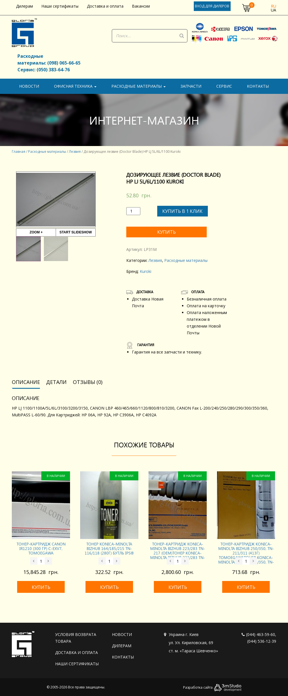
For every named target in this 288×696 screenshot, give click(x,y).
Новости (29, 86)
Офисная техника (75, 86)
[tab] (28, 381)
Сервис (224, 86)
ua (273, 10)
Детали (56, 380)
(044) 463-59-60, (259, 633)
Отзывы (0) (87, 380)
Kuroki (145, 270)
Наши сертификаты (59, 6)
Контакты (258, 86)
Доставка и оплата (105, 6)
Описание (26, 380)
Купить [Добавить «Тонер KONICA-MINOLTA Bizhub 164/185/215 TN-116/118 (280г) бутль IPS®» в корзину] (109, 586)
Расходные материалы (138, 86)
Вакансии (141, 6)
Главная (18, 151)
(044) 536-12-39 (261, 640)
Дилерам (24, 6)
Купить (167, 232)
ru (273, 6)
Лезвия (75, 151)
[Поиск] (181, 35)
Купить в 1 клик (182, 211)
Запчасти (191, 86)
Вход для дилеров (212, 6)
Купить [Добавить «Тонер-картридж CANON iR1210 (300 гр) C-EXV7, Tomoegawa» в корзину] (41, 586)
